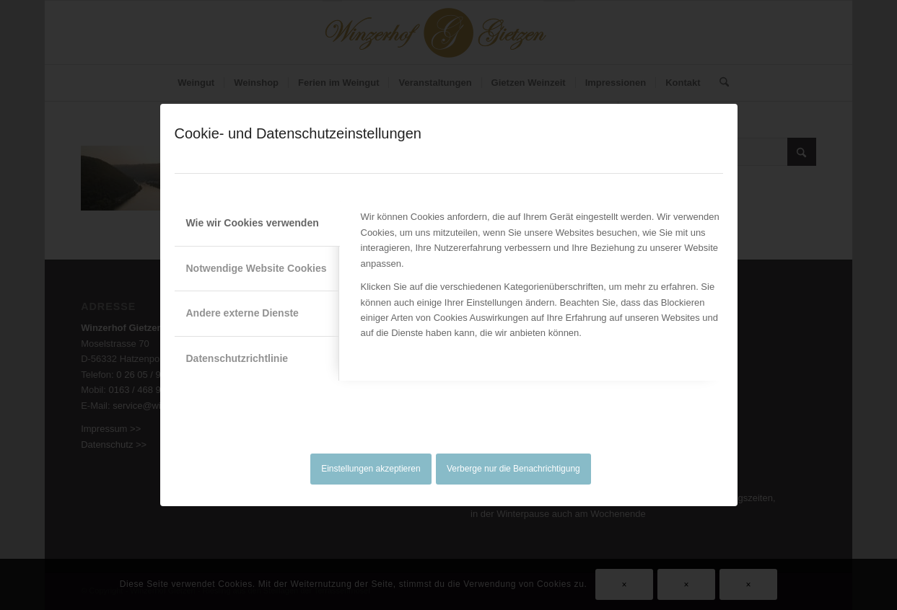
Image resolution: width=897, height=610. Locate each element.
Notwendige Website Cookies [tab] (256, 268)
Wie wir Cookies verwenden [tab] (252, 223)
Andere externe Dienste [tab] (242, 313)
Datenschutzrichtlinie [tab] (237, 358)
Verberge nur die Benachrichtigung (513, 469)
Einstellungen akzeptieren (370, 469)
